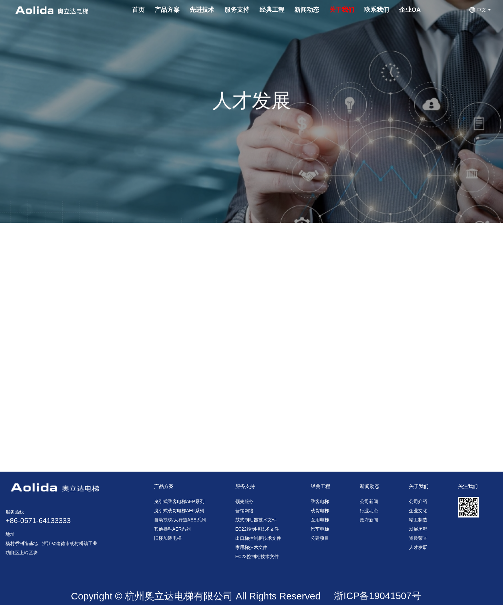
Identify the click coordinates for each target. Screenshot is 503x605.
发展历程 (418, 529)
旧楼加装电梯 (168, 538)
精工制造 (418, 519)
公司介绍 (418, 501)
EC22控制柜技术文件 (257, 529)
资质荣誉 (418, 538)
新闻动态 (369, 486)
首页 (138, 9)
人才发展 (418, 547)
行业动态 (369, 510)
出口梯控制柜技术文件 (258, 538)
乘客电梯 (320, 501)
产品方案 (164, 486)
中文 (480, 10)
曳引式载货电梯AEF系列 (179, 510)
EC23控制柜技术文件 (257, 556)
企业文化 (418, 510)
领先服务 (244, 501)
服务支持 (245, 486)
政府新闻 (369, 519)
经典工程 (320, 486)
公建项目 (320, 538)
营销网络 (244, 510)
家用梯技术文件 (251, 547)
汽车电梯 (320, 529)
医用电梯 (320, 519)
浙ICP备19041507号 (377, 596)
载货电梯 (320, 510)
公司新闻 (369, 501)
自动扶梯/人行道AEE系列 (180, 519)
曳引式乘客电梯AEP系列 (179, 501)
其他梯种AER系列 (172, 529)
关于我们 (419, 486)
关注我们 (468, 486)
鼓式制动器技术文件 (256, 519)
